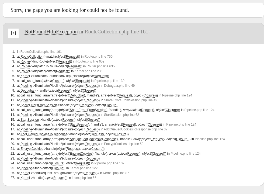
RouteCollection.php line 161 (116, 31)
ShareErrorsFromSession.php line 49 (130, 100)
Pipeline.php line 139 (109, 81)
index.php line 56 (84, 178)
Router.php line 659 (90, 61)
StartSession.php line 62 (121, 115)
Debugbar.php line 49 (119, 86)
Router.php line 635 (101, 66)
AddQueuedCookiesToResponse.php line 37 (136, 129)
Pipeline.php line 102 (109, 163)
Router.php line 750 (98, 56)
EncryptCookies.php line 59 (123, 144)
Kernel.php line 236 (88, 71)
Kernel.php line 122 (84, 168)
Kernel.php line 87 (116, 173)
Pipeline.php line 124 (177, 95)
